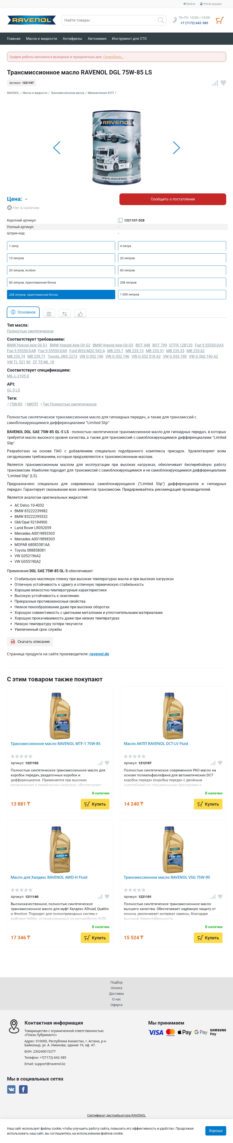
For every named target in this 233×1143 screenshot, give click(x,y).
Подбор (116, 982)
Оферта (116, 1005)
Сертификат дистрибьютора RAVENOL (116, 1115)
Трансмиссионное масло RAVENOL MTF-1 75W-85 (56, 743)
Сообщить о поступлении (173, 199)
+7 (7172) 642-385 (194, 23)
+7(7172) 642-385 (53, 1058)
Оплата (116, 988)
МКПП (32, 404)
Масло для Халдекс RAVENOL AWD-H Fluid (49, 877)
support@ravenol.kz (50, 1064)
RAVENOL (13, 93)
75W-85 (16, 404)
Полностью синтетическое (30, 331)
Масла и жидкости (35, 93)
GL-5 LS (13, 390)
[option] (116, 148)
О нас (116, 999)
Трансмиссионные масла (67, 93)
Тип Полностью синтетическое (69, 404)
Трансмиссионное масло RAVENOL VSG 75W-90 (167, 877)
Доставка (116, 993)
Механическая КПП (101, 93)
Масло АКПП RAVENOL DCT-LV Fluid (156, 743)
